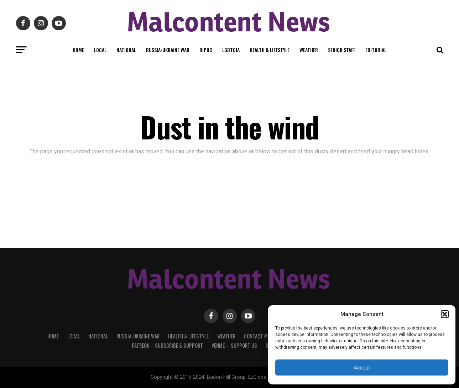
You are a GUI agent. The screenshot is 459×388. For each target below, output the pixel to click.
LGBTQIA (231, 49)
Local (100, 49)
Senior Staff (341, 49)
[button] (444, 314)
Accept (362, 367)
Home (78, 49)
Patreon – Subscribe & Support (167, 345)
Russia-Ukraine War (167, 49)
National (126, 49)
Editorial (375, 49)
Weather (308, 49)
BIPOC (205, 49)
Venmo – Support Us (234, 345)
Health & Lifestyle (270, 49)
